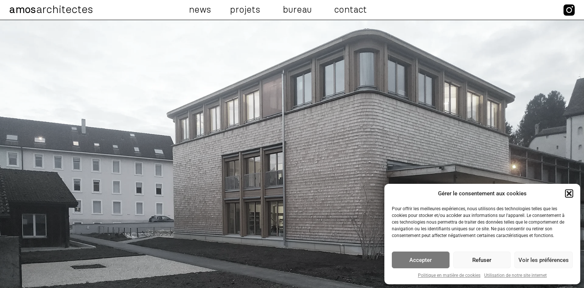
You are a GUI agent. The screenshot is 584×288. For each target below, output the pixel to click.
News (200, 10)
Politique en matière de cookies (449, 275)
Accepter (420, 260)
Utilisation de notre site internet (515, 275)
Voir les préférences (543, 260)
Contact (350, 10)
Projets (247, 10)
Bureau (299, 10)
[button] (569, 193)
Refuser (481, 260)
